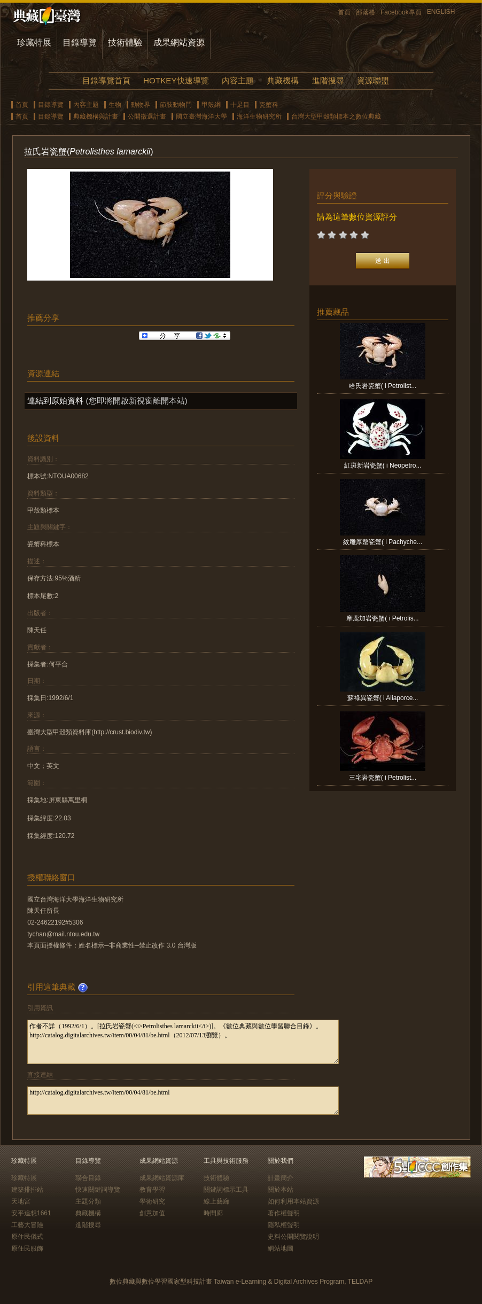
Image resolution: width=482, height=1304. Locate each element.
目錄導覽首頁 (106, 80)
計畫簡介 (280, 1178)
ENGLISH (441, 11)
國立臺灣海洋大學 (201, 116)
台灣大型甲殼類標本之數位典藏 (336, 116)
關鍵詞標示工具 (226, 1189)
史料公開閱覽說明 (293, 1236)
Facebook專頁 (401, 12)
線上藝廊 (216, 1201)
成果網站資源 (179, 42)
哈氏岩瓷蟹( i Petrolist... (383, 386)
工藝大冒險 (27, 1225)
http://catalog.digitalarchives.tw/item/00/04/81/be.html (183, 1100)
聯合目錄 (88, 1178)
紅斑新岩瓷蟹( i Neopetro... (383, 465)
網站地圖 (280, 1248)
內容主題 (238, 80)
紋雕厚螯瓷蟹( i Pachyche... (382, 542)
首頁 (344, 12)
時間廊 (213, 1213)
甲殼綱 (211, 104)
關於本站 (280, 1189)
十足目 (240, 104)
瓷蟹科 (268, 104)
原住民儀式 (27, 1236)
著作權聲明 (284, 1213)
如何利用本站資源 (293, 1201)
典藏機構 (283, 80)
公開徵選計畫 (147, 116)
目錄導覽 (80, 42)
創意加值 (152, 1213)
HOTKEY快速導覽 (175, 80)
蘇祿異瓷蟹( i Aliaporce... (382, 698)
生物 (114, 104)
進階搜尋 (328, 80)
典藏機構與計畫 (95, 116)
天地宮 (20, 1201)
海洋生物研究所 (259, 116)
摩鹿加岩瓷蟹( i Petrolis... (382, 618)
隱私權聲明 (284, 1225)
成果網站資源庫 (161, 1178)
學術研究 (152, 1201)
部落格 (365, 12)
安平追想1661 (31, 1213)
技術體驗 (125, 42)
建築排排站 (27, 1189)
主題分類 (88, 1201)
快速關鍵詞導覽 (97, 1189)
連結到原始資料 (55, 400)
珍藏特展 (34, 42)
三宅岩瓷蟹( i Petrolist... (383, 777)
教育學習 (152, 1189)
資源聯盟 (373, 80)
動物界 (140, 104)
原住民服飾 (27, 1248)
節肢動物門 (176, 104)
